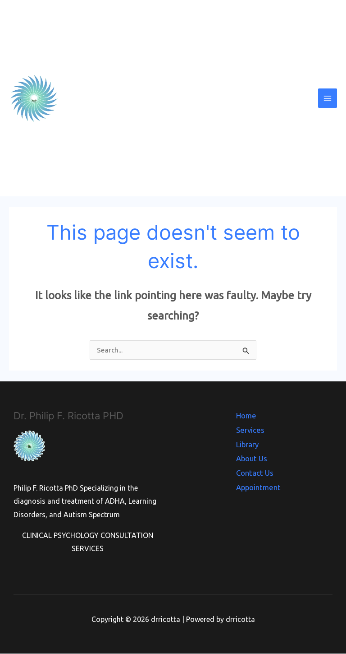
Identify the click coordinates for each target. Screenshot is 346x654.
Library (248, 442)
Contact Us (255, 469)
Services (250, 429)
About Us (252, 455)
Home (246, 415)
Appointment (258, 482)
